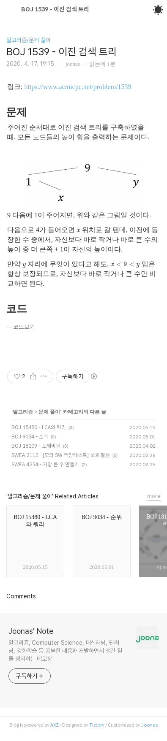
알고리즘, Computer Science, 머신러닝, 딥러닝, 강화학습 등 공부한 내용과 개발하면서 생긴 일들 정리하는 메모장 (65, 650)
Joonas (149, 725)
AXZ (54, 725)
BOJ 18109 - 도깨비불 (35, 446)
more (154, 496)
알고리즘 (23, 412)
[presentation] (78, 230)
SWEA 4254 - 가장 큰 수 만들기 (45, 464)
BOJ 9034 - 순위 (29, 436)
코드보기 (24, 327)
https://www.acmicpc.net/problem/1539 (77, 86)
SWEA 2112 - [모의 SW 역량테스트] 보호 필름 (60, 455)
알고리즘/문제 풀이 (28, 40)
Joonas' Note (30, 631)
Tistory (96, 725)
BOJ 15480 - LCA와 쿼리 (38, 427)
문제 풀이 (49, 412)
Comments (21, 596)
